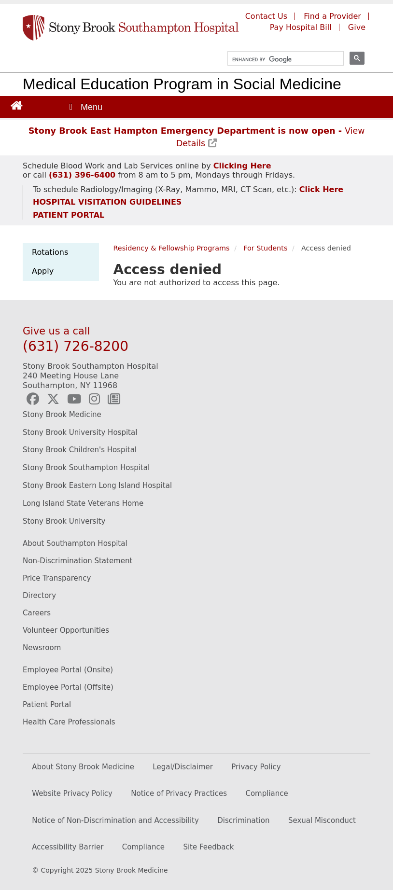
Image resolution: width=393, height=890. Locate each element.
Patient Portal (47, 704)
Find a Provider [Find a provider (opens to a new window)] (332, 16)
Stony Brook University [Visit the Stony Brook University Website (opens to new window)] (64, 521)
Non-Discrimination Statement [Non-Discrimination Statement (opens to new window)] (77, 560)
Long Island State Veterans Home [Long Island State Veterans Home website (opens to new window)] (83, 503)
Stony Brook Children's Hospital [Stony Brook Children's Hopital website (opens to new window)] (80, 449)
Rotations (50, 252)
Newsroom (42, 647)
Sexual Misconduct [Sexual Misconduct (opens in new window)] (322, 820)
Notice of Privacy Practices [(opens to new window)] (179, 793)
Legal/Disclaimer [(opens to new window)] (183, 767)
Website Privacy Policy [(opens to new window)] (72, 793)
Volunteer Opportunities (66, 630)
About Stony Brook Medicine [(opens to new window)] (83, 767)
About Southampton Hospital (75, 543)
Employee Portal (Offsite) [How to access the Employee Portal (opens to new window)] (68, 687)
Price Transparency (57, 578)
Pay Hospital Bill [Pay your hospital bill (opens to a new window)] (301, 27)
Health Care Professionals (69, 722)
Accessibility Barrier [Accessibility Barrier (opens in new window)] (67, 847)
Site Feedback (208, 847)
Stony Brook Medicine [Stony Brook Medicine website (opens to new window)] (62, 414)
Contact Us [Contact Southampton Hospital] (266, 16)
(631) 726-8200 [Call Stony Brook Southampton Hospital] (75, 346)
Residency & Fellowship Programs (171, 248)
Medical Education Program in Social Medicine (182, 84)
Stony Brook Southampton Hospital (86, 467)
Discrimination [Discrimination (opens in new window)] (243, 820)
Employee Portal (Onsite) (68, 670)
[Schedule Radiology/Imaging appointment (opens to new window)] (320, 189)
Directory (39, 595)
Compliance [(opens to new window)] (266, 793)
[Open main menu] (85, 106)
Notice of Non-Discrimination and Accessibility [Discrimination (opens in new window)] (115, 820)
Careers (37, 613)
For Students (265, 248)
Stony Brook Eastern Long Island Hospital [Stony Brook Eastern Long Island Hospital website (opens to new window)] (97, 485)
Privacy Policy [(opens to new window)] (256, 767)
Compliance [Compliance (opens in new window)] (143, 847)
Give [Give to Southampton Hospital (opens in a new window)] (356, 27)
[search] (281, 59)
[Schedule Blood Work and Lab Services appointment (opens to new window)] (242, 165)
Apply (43, 271)
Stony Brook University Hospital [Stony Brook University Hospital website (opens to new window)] (80, 432)
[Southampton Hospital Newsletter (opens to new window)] (114, 399)
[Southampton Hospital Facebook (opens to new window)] (33, 399)
